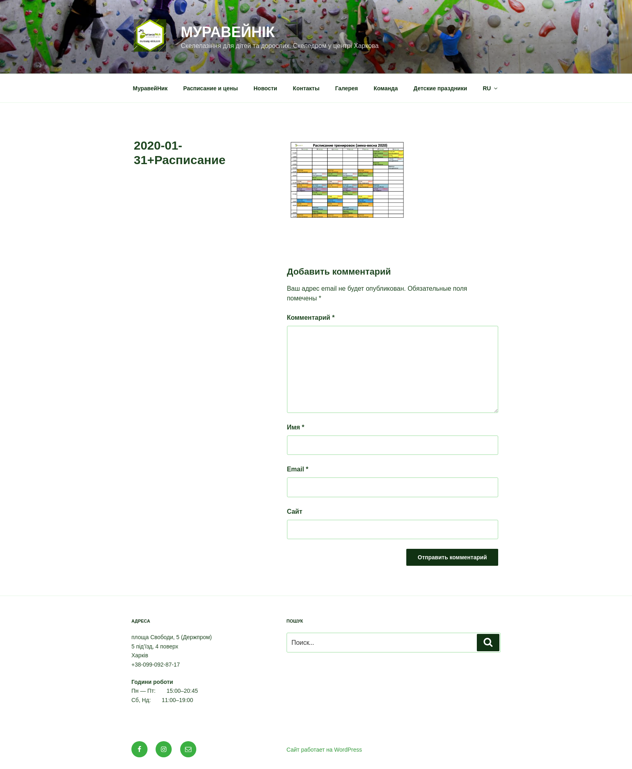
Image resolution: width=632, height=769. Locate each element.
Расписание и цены (210, 88)
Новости (265, 88)
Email (297, 469)
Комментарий (311, 317)
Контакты (306, 88)
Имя (295, 427)
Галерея (346, 88)
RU (491, 88)
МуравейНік (227, 32)
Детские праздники (440, 88)
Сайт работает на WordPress (324, 749)
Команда (386, 88)
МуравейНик (150, 88)
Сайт (294, 511)
